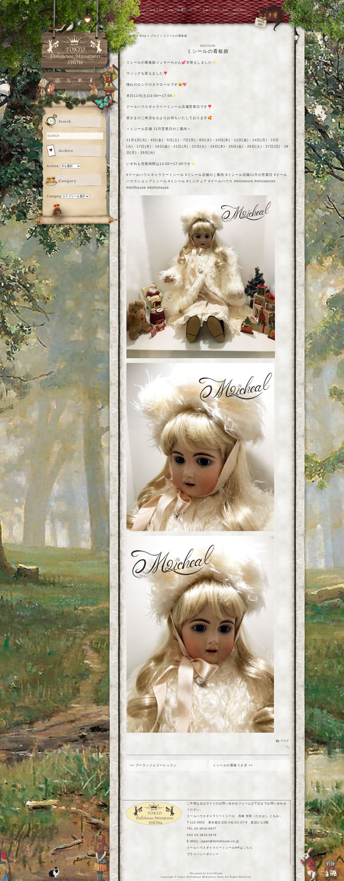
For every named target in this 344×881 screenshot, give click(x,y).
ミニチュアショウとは (146, 10)
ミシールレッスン (215, 10)
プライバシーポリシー (203, 854)
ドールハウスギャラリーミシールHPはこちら (220, 847)
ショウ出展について (182, 10)
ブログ (284, 740)
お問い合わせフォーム (235, 803)
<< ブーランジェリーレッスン (153, 765)
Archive (53, 166)
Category (54, 196)
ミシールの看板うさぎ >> (233, 765)
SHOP (238, 10)
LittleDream (214, 873)
